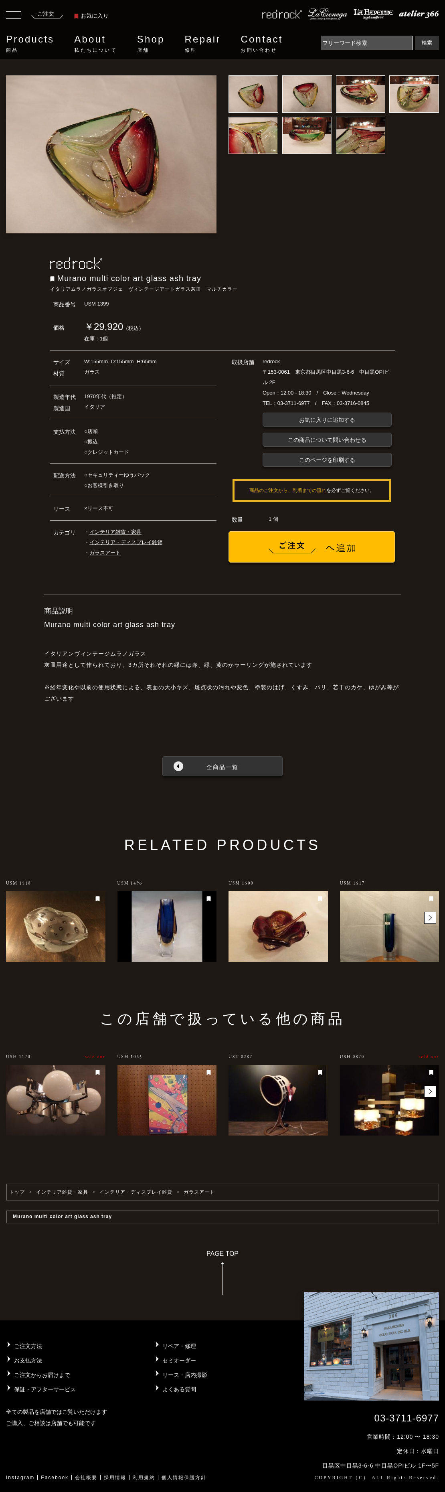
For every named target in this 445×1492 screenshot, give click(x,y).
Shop (151, 44)
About (95, 44)
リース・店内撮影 (184, 1375)
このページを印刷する (327, 460)
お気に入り (91, 15)
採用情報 (115, 1477)
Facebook (55, 1477)
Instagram (20, 1477)
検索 (427, 43)
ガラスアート (105, 553)
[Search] (367, 43)
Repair (203, 44)
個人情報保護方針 (184, 1477)
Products (30, 44)
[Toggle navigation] (13, 16)
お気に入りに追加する (327, 420)
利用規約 (144, 1477)
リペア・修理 (179, 1346)
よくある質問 (179, 1389)
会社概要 (86, 1477)
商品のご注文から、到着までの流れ (287, 490)
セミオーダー (179, 1360)
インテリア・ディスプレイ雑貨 (125, 542)
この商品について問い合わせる (327, 440)
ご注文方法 (28, 1346)
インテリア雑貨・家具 (115, 532)
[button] (430, 918)
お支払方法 (28, 1360)
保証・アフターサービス (45, 1389)
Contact (262, 44)
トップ (17, 1192)
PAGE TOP (222, 1275)
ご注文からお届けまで (42, 1375)
